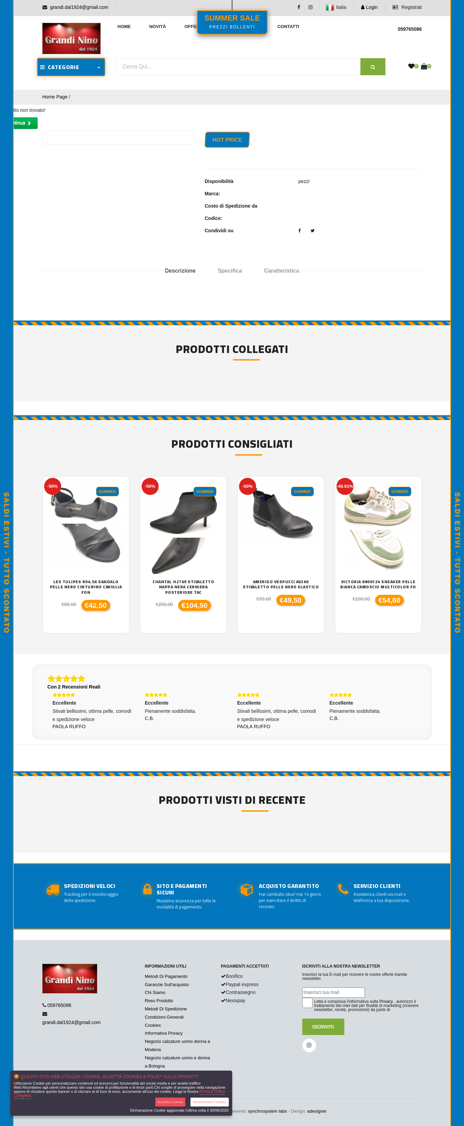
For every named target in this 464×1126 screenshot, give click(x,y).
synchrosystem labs (267, 1111)
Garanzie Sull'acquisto (167, 984)
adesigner (317, 1111)
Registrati (407, 7)
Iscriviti (323, 1027)
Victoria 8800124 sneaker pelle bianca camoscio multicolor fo (378, 584)
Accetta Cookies (170, 1102)
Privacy (386, 1001)
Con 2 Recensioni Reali (74, 687)
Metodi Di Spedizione (166, 1008)
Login (369, 7)
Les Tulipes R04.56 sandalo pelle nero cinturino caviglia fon (86, 587)
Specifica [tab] (230, 271)
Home (124, 26)
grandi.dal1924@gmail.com (79, 7)
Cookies (153, 1025)
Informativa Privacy (164, 1033)
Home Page (55, 97)
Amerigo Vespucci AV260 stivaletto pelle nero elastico (281, 584)
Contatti (288, 26)
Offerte (194, 26)
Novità (157, 26)
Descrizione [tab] (180, 271)
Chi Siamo (155, 992)
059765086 (59, 1005)
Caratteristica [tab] (281, 271)
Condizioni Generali (164, 1017)
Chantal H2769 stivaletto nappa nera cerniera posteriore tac (183, 587)
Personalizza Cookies (209, 1102)
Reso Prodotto (159, 1000)
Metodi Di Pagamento (166, 976)
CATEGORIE (59, 67)
